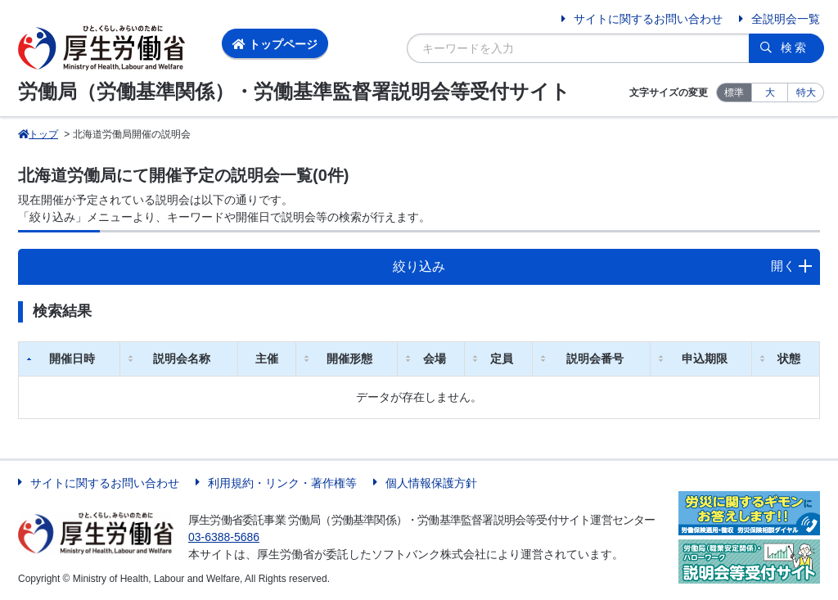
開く (783, 266)
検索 (795, 47)
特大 (806, 92)
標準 (734, 92)
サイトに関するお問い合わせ (648, 19)
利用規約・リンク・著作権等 (282, 482)
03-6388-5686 (223, 537)
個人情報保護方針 (431, 482)
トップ (38, 134)
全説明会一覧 (785, 19)
